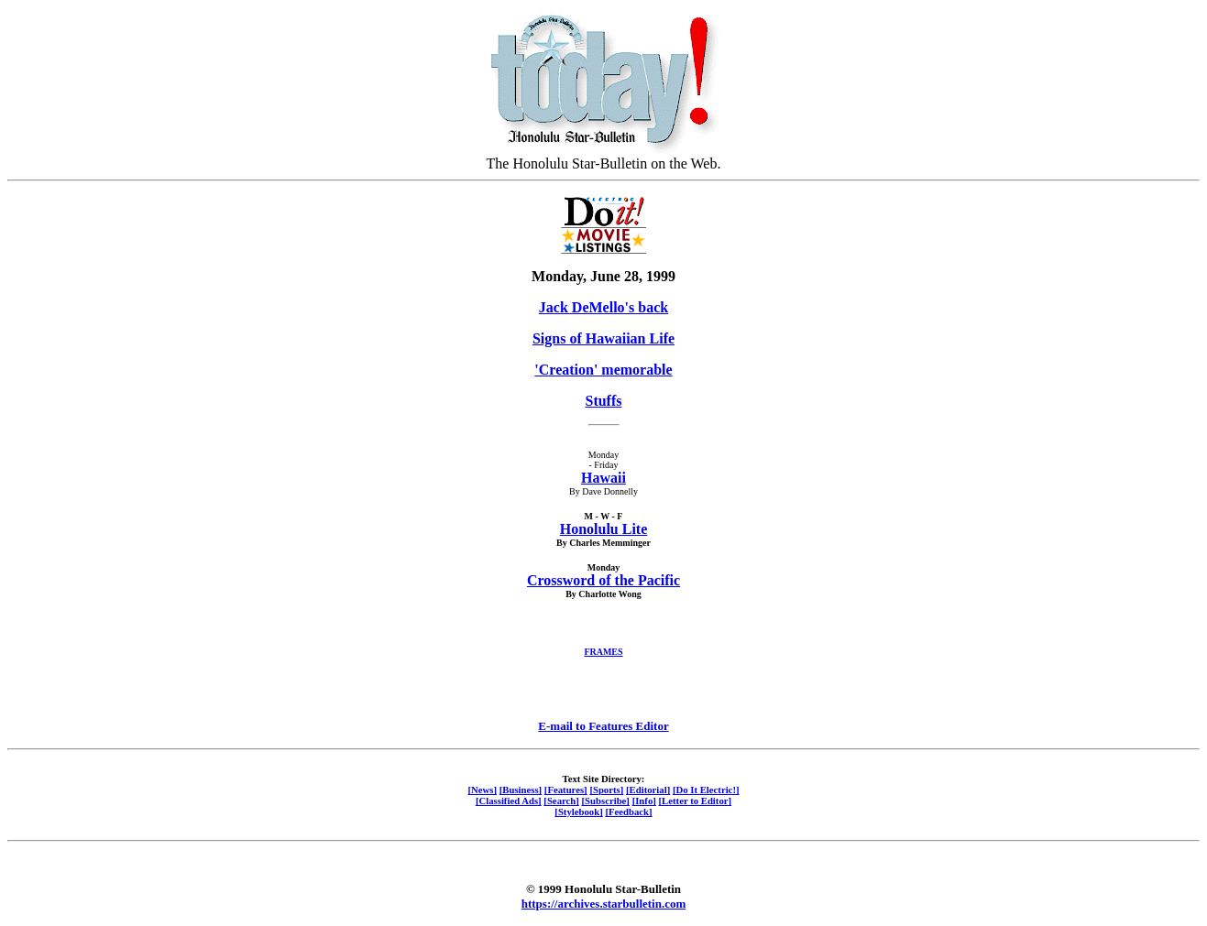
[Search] (561, 800)
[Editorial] (648, 789)
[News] (482, 789)
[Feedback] (628, 811)
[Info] (644, 800)
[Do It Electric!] (706, 789)
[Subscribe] (606, 800)
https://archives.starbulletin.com (603, 903)
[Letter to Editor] (695, 800)
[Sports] (606, 789)
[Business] (520, 789)
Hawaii (603, 477)
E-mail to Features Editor (603, 726)
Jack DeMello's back (603, 307)
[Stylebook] (578, 811)
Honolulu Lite (604, 529)
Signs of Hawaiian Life (603, 338)
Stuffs (603, 401)
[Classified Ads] (509, 800)
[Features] (565, 789)
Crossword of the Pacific (603, 580)
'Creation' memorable (603, 369)
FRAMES (603, 652)
